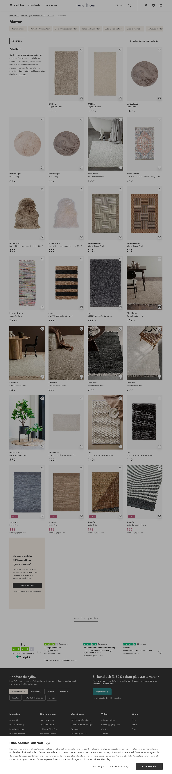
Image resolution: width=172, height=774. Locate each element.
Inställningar (98, 766)
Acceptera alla (149, 766)
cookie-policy (103, 759)
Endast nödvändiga (119, 766)
